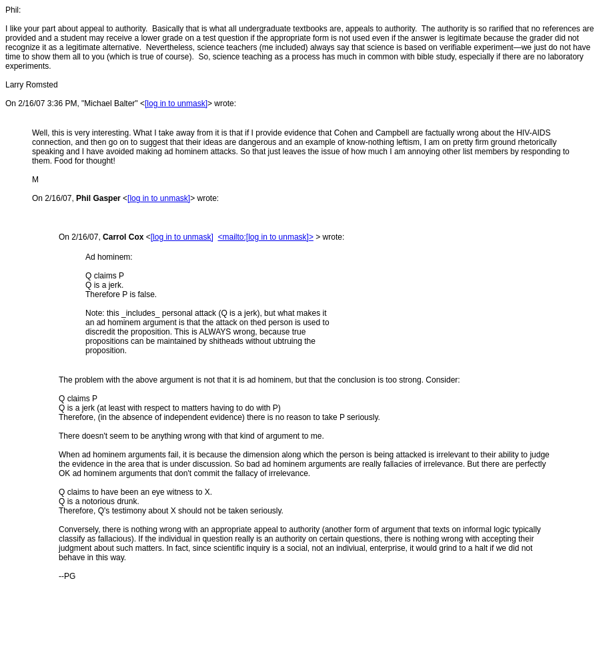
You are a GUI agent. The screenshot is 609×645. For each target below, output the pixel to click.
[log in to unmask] (176, 103)
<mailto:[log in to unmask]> (265, 237)
